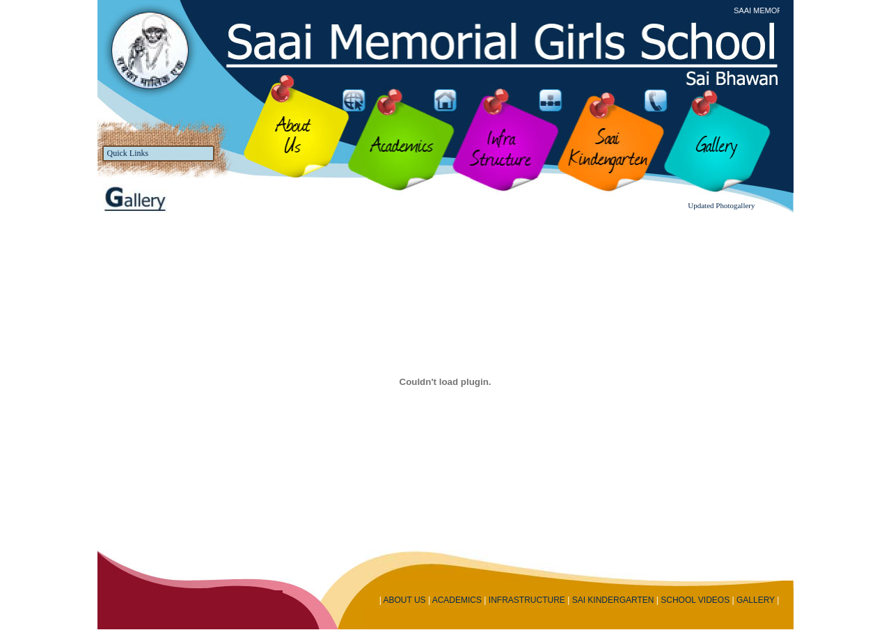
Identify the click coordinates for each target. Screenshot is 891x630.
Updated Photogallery (721, 205)
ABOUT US (404, 600)
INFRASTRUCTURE (527, 600)
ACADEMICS (457, 600)
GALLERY (755, 600)
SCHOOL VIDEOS (695, 600)
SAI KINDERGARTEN (613, 600)
